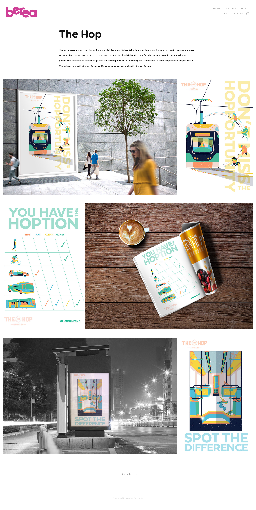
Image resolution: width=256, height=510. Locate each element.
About (244, 8)
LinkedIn (237, 13)
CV (225, 13)
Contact (230, 8)
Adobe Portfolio (134, 498)
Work (217, 8)
